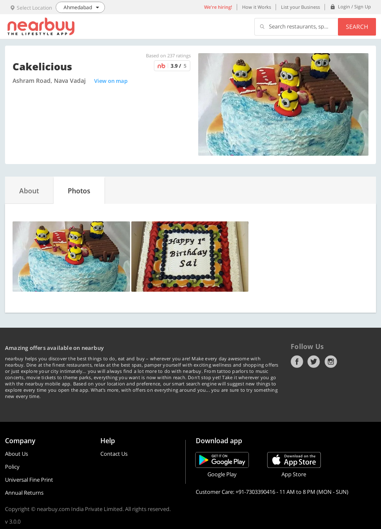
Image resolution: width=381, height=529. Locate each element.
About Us (16, 453)
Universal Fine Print (29, 479)
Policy (12, 466)
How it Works (256, 7)
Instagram (331, 361)
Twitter (313, 361)
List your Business (300, 7)
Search (357, 27)
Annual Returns (24, 492)
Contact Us (114, 453)
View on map (111, 81)
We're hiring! (218, 7)
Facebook (297, 361)
